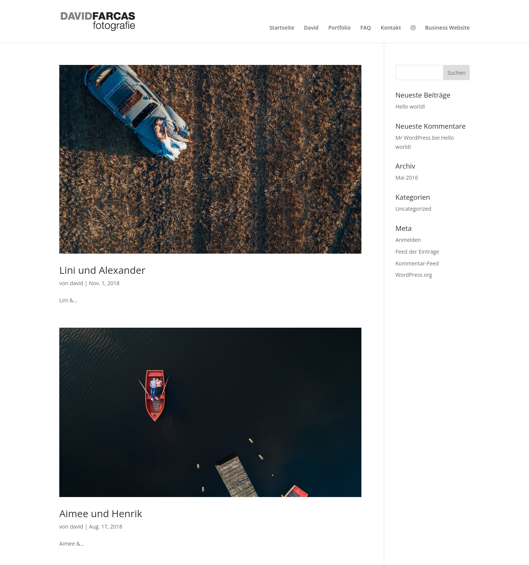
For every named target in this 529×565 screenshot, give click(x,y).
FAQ (365, 28)
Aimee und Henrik (100, 513)
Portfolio (339, 28)
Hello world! (410, 106)
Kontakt (391, 28)
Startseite (281, 28)
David (311, 28)
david (76, 283)
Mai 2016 (407, 177)
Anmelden (408, 239)
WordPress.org (414, 274)
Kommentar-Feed (417, 263)
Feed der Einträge (417, 251)
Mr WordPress (413, 137)
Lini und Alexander (102, 270)
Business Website (447, 28)
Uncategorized (413, 208)
